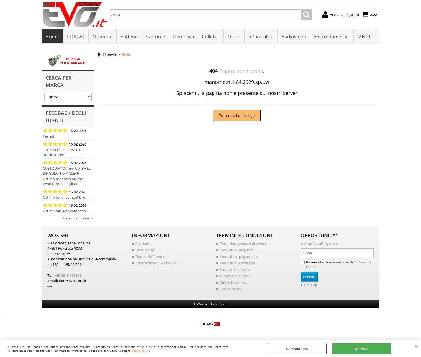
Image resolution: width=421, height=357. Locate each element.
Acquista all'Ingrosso (321, 243)
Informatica (260, 36)
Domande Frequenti (152, 256)
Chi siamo (143, 243)
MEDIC (365, 36)
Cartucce (155, 36)
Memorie (102, 36)
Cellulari (210, 36)
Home (52, 36)
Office (233, 36)
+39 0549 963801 (67, 275)
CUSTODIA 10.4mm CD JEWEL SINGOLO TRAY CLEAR (67, 171)
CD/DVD (75, 36)
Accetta (361, 348)
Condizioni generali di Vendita (244, 243)
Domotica (183, 36)
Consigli (310, 285)
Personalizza (297, 348)
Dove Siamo (145, 249)
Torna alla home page (237, 115)
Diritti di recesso (233, 282)
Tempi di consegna (235, 275)
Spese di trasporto (235, 269)
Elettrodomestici (332, 36)
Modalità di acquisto (236, 249)
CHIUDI (416, 346)
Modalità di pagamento (239, 256)
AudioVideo (293, 36)
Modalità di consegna (237, 262)
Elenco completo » (78, 218)
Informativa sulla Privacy (155, 262)
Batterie (129, 36)
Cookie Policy (140, 351)
